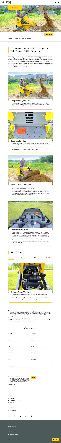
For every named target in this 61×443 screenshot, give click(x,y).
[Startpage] (7, 2)
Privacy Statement (12, 426)
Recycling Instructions (13, 431)
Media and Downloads (26, 38)
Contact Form (13, 410)
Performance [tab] (24, 257)
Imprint (9, 424)
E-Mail (9, 359)
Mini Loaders (16, 42)
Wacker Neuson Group (15, 400)
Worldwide (12, 398)
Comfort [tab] (48, 257)
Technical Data (17, 38)
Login (11, 396)
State (32, 346)
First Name (33, 333)
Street (32, 340)
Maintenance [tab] (11, 257)
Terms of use (11, 429)
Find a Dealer (49, 34)
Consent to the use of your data (15, 376)
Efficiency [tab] (36, 257)
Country (33, 353)
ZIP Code (10, 353)
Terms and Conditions (13, 434)
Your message (11, 366)
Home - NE (11, 42)
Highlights (10, 38)
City (9, 346)
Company (10, 333)
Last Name (10, 340)
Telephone (33, 359)
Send (33, 377)
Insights (12, 402)
